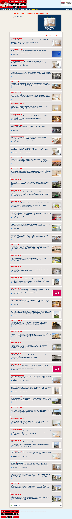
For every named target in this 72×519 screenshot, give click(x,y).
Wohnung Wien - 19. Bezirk (16, 201)
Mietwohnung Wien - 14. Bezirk (17, 49)
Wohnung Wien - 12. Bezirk (16, 81)
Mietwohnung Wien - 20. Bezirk (17, 103)
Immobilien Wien (16, 505)
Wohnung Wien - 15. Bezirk (16, 190)
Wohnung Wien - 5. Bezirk (16, 320)
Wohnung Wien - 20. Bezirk (16, 244)
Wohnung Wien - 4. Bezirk (16, 277)
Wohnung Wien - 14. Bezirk (16, 223)
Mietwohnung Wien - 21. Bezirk (17, 114)
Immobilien (23, 511)
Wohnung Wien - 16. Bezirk (16, 212)
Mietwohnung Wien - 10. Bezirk (17, 60)
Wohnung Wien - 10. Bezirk (16, 179)
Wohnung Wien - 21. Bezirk (16, 92)
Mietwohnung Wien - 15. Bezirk (17, 70)
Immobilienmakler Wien (40, 511)
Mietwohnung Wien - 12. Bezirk (17, 38)
